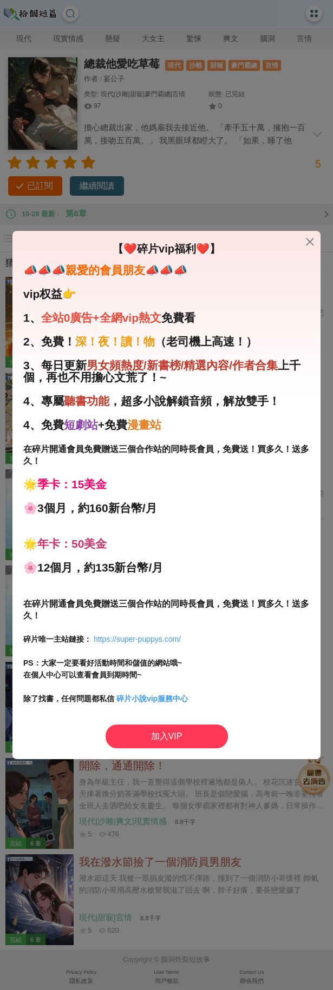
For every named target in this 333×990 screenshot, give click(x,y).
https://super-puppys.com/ (137, 639)
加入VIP (166, 736)
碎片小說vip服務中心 (152, 698)
